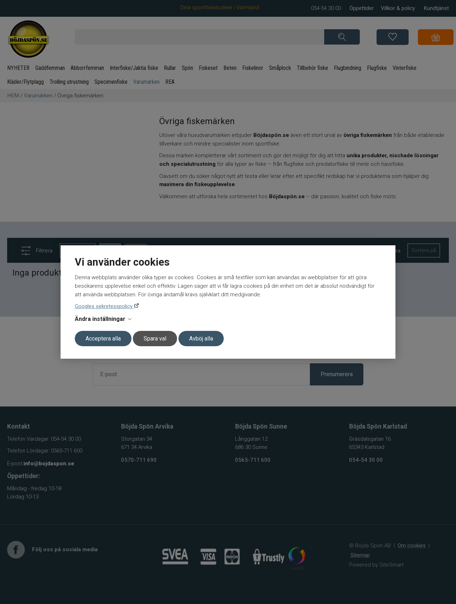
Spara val (155, 338)
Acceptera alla (103, 338)
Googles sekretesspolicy (104, 306)
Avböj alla (201, 338)
